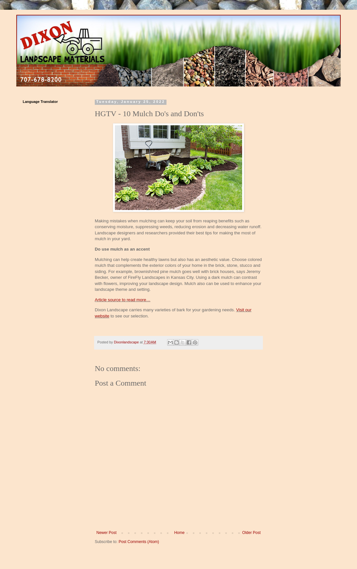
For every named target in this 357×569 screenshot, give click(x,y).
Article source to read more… (123, 299)
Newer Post (106, 532)
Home (179, 532)
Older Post (251, 532)
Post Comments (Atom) (138, 541)
